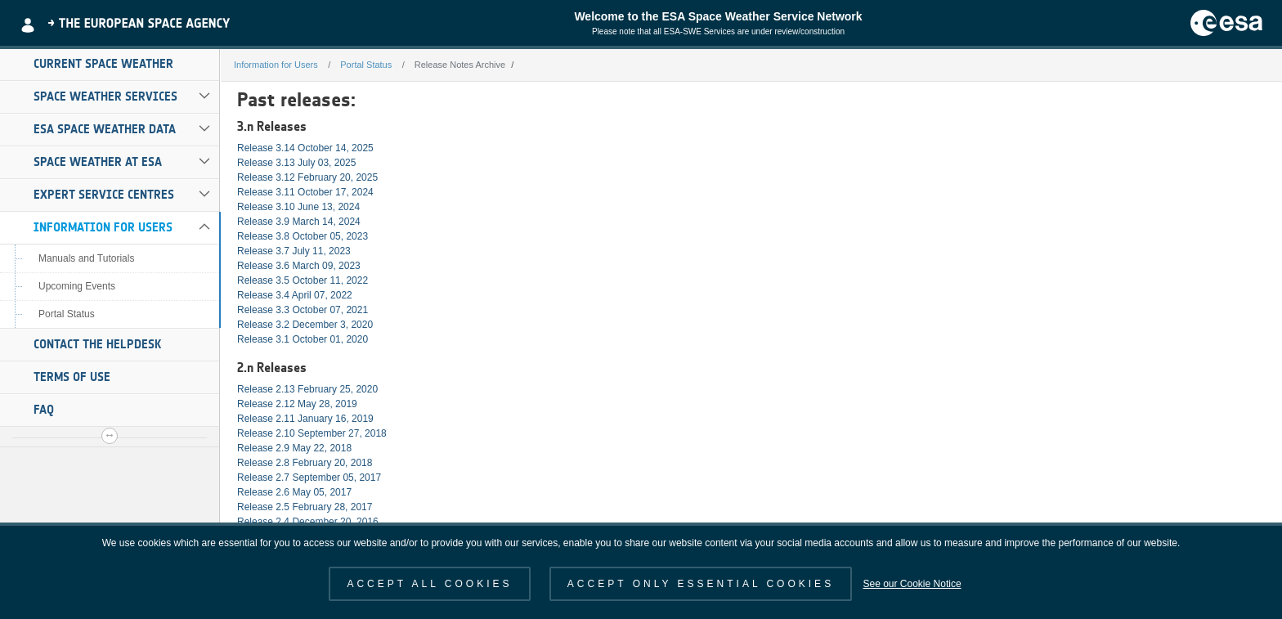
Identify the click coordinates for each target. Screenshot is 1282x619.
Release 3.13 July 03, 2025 (296, 162)
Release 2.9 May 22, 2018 (294, 448)
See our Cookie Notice (912, 584)
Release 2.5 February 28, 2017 (304, 507)
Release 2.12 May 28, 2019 (297, 404)
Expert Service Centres (104, 194)
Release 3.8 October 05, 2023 (302, 236)
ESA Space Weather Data (105, 129)
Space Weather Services (105, 96)
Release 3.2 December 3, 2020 (305, 324)
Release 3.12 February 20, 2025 (307, 177)
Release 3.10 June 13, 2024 (298, 207)
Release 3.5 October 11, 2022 (302, 280)
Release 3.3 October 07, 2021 (302, 310)
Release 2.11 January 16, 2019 (305, 418)
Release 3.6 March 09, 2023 (299, 265)
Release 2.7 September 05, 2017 (309, 477)
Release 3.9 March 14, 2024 (299, 221)
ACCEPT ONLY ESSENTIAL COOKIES (700, 584)
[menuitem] (109, 64)
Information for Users (103, 227)
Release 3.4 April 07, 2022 (294, 295)
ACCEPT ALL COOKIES (429, 584)
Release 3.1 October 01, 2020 (302, 339)
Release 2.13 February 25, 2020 (307, 389)
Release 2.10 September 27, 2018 (312, 433)
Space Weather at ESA (98, 162)
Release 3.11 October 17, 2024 (305, 192)
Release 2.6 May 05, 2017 (294, 492)
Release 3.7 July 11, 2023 (294, 251)
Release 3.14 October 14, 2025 (305, 148)
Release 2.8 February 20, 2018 (304, 463)
